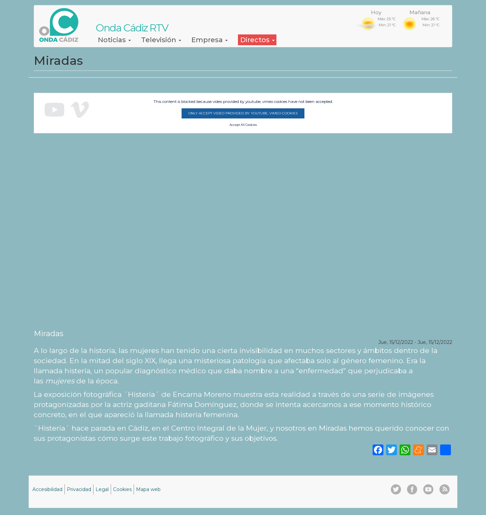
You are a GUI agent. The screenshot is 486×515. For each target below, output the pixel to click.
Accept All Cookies (243, 125)
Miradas (48, 333)
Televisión (161, 40)
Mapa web (148, 489)
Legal (102, 489)
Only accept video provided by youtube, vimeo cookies (243, 113)
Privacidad (79, 489)
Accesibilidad (47, 489)
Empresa (209, 40)
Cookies (122, 489)
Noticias (114, 40)
